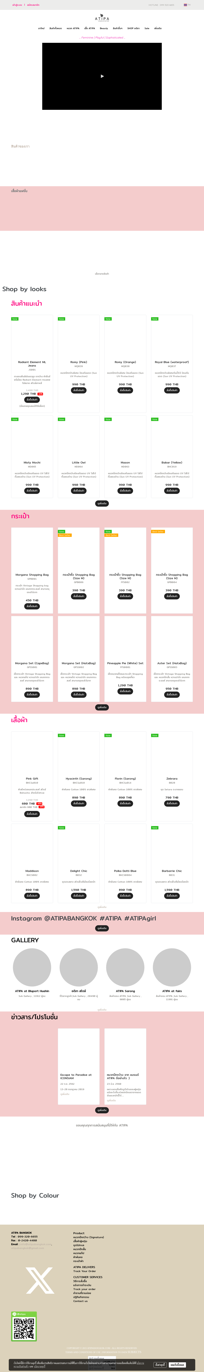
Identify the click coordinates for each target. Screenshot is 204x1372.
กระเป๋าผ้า (78, 1261)
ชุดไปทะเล (78, 1245)
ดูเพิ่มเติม (102, 503)
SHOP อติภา (133, 28)
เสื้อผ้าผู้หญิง (80, 1241)
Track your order (84, 1289)
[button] (167, 28)
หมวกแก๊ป (78, 1253)
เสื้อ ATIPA (89, 28)
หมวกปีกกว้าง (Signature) (88, 1237)
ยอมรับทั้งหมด (177, 1364)
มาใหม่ (41, 28)
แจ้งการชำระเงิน (82, 1285)
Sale (147, 28)
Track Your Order (84, 1271)
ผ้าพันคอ (78, 1257)
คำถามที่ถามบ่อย (82, 1293)
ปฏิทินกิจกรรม (81, 1297)
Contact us (80, 1301)
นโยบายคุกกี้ (39, 1366)
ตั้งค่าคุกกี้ (160, 1364)
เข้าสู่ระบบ (17, 5)
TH (187, 5)
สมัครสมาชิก (33, 5)
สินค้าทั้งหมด (55, 28)
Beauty (104, 28)
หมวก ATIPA (73, 28)
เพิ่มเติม (158, 28)
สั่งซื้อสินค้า (32, 399)
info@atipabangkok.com (35, 1244)
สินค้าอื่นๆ (117, 28)
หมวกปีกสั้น (79, 1249)
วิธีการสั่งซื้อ (80, 1281)
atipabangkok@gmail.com (27, 1248)
